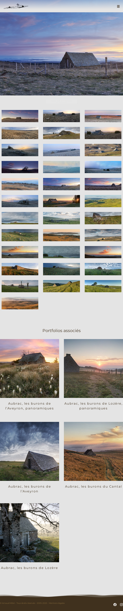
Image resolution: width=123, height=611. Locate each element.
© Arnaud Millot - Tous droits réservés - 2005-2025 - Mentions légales (32, 603)
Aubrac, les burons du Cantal (93, 486)
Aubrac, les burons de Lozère (29, 568)
